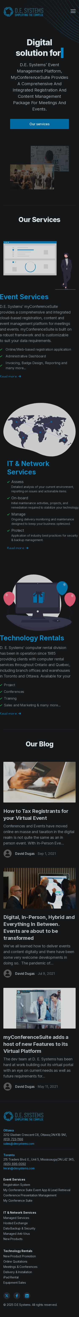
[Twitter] (6, 1295)
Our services (39, 124)
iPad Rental (11, 1277)
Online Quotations (15, 1261)
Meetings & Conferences (20, 1267)
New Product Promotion (19, 1256)
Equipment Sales (14, 1282)
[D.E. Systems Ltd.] (23, 12)
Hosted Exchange (15, 1223)
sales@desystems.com (18, 1143)
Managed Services (16, 1218)
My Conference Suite (17, 1200)
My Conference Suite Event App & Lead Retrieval (36, 1190)
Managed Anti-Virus (16, 1233)
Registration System (16, 1184)
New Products (13, 1239)
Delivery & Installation (17, 1272)
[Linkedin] (27, 1295)
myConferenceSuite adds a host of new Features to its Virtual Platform (35, 1044)
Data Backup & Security (19, 1228)
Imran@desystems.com (19, 1168)
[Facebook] (16, 1295)
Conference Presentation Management (29, 1195)
